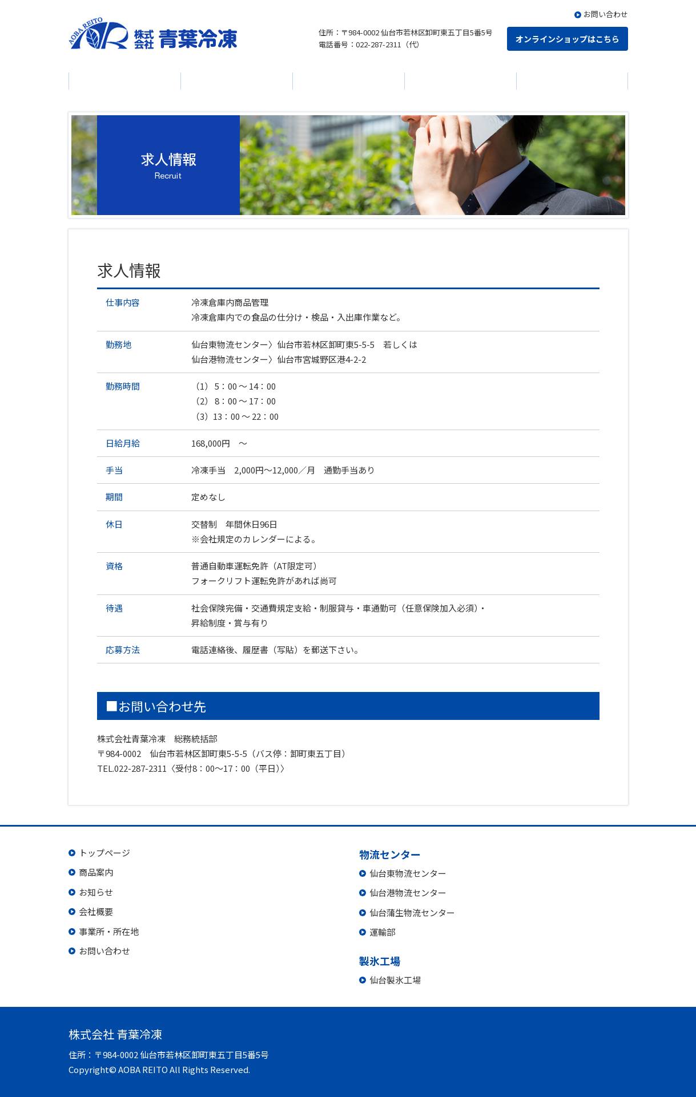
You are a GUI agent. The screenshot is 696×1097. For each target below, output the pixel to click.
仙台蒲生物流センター (412, 912)
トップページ (104, 853)
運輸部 (382, 932)
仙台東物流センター (407, 873)
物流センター (460, 81)
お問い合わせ (606, 14)
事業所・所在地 (109, 931)
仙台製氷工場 (395, 980)
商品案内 (124, 81)
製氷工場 (572, 81)
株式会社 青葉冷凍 (153, 33)
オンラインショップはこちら (567, 38)
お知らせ (236, 81)
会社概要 (348, 81)
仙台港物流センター (407, 892)
